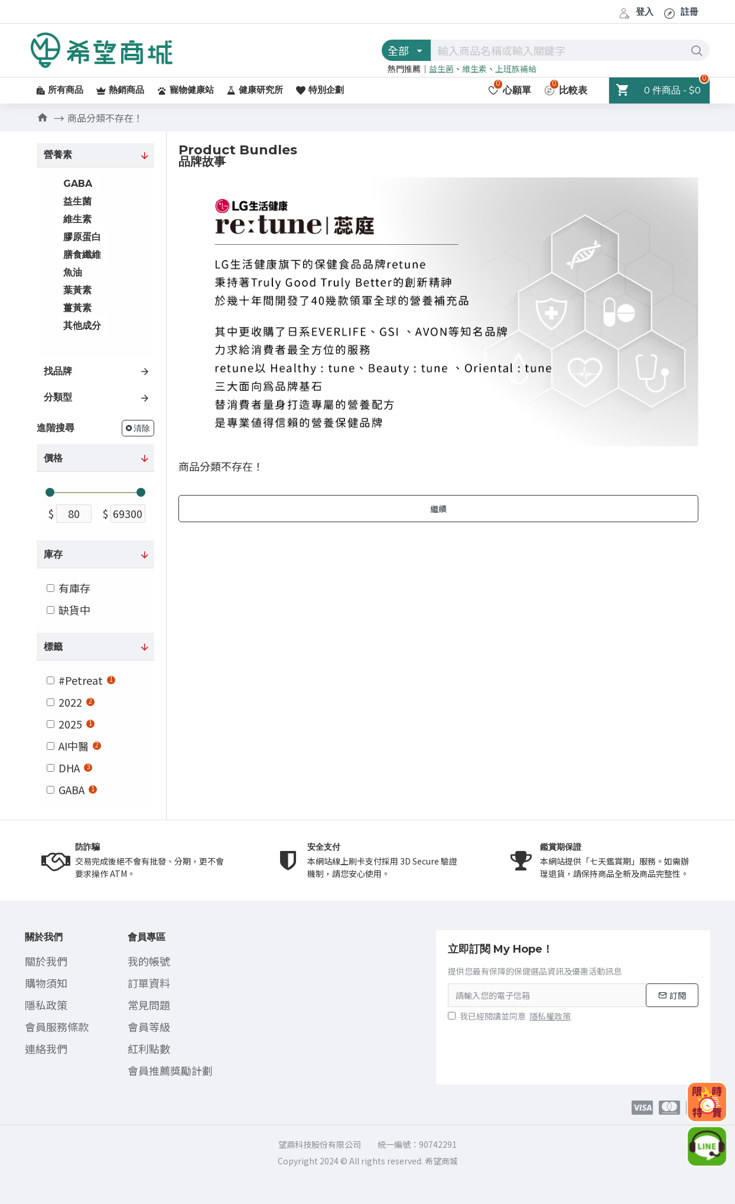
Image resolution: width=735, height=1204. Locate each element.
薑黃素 (77, 307)
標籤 (53, 646)
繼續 (438, 508)
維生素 (474, 69)
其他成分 (82, 325)
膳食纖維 (82, 254)
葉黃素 (77, 290)
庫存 (53, 554)
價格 (53, 458)
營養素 (58, 154)
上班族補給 (515, 69)
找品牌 (58, 371)
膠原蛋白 (82, 236)
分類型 (58, 397)
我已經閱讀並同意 (510, 1016)
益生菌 (441, 69)
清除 (142, 428)
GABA (77, 183)
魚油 (72, 272)
